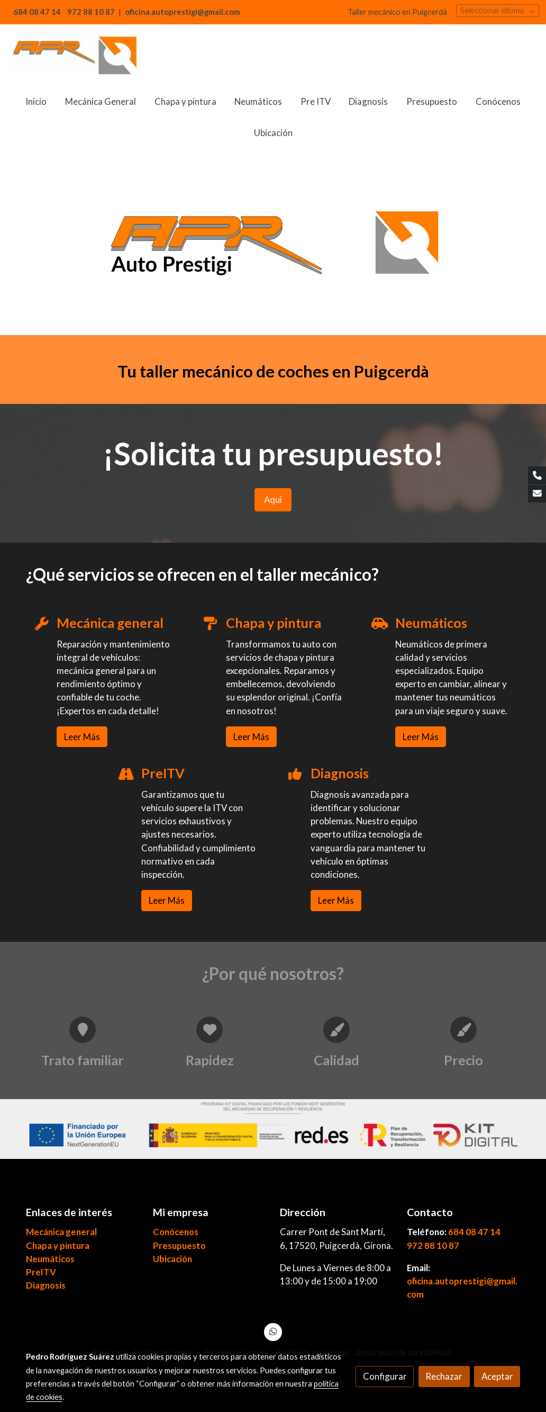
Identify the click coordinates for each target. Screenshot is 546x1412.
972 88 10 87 (433, 1245)
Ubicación (172, 1258)
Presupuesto (179, 1245)
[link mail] (537, 494)
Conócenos (175, 1231)
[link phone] (537, 475)
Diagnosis (46, 1285)
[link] (74, 55)
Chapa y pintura (57, 1245)
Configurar (385, 1376)
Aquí (273, 499)
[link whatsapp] (273, 1330)
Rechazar (443, 1376)
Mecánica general (61, 1231)
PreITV (41, 1272)
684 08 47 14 (474, 1231)
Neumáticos (50, 1258)
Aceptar (497, 1376)
